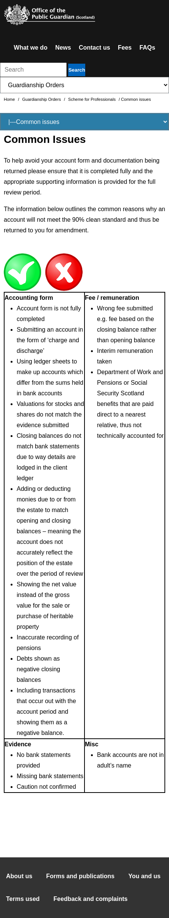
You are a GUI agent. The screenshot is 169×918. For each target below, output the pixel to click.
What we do (30, 47)
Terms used (23, 899)
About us (19, 876)
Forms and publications (80, 876)
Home (10, 99)
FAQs (147, 47)
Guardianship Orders (42, 99)
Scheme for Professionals (92, 99)
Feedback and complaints (90, 899)
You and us (144, 876)
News (63, 47)
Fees (124, 47)
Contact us (94, 47)
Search (76, 70)
